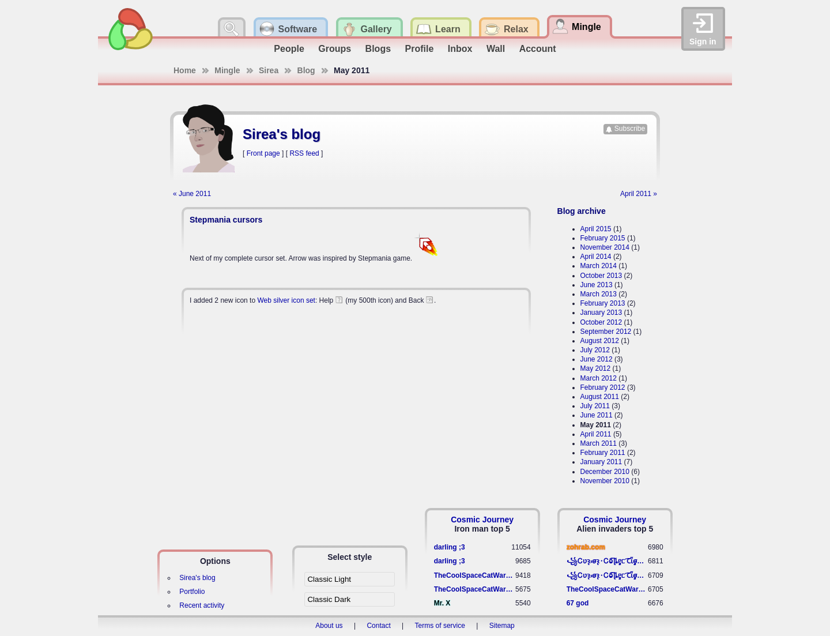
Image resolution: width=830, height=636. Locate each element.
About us (328, 626)
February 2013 (602, 303)
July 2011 (595, 406)
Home (184, 70)
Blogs (378, 49)
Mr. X (442, 603)
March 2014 (598, 266)
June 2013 (596, 285)
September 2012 (606, 332)
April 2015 (596, 229)
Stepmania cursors (226, 219)
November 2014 (604, 247)
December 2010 (604, 472)
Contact (378, 626)
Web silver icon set (286, 300)
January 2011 (601, 462)
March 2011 (598, 443)
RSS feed (304, 153)
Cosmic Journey (482, 519)
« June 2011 (192, 194)
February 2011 (602, 453)
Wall (495, 49)
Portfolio (192, 592)
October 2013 (601, 276)
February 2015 (602, 238)
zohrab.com (586, 547)
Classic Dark (328, 599)
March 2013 (598, 294)
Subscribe (629, 129)
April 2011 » (638, 194)
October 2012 (601, 322)
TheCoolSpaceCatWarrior (474, 575)
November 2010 (604, 481)
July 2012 (595, 350)
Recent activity (201, 605)
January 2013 (601, 312)
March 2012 (598, 378)
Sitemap (502, 626)
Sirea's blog (197, 578)
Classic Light (329, 579)
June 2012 (596, 359)
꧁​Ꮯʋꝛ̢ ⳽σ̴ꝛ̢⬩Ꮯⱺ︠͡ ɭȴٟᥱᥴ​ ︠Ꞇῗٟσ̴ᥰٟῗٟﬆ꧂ (607, 561)
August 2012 (599, 341)
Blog (306, 70)
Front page (263, 153)
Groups (334, 49)
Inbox (460, 49)
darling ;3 (449, 547)
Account (537, 49)
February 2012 (602, 387)
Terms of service (440, 626)
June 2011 (596, 415)
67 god (578, 603)
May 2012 (595, 368)
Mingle (227, 70)
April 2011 (596, 434)
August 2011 (599, 397)
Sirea (268, 70)
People (289, 49)
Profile (419, 49)
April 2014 (596, 257)
